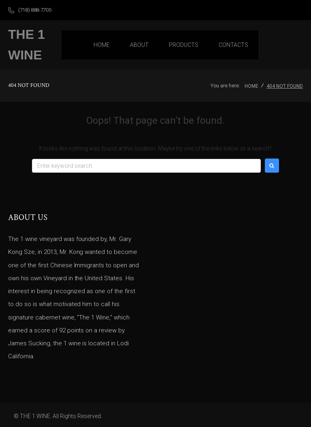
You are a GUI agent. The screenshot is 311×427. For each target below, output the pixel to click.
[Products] (184, 44)
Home (251, 86)
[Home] (101, 44)
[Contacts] (233, 44)
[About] (139, 44)
